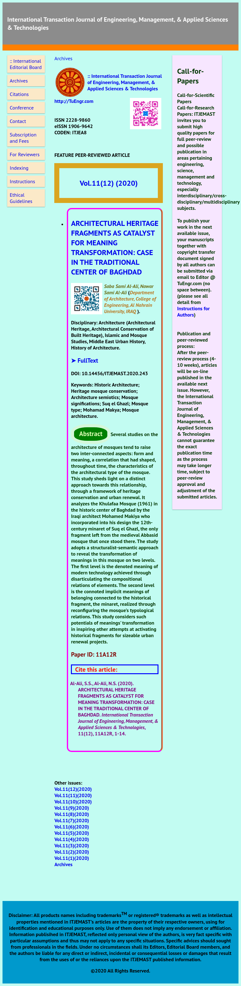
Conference (22, 107)
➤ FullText (84, 360)
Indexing (19, 168)
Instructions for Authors (193, 311)
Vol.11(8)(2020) (71, 814)
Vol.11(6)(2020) (71, 826)
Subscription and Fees (23, 137)
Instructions (22, 181)
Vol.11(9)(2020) (71, 808)
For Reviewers (25, 154)
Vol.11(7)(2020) (71, 820)
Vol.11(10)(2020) (73, 801)
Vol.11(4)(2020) (71, 839)
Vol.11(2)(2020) (71, 852)
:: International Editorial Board (26, 64)
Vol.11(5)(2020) (71, 833)
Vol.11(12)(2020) (73, 789)
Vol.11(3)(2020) (71, 845)
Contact (18, 121)
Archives (19, 80)
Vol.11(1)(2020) (71, 858)
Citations (19, 94)
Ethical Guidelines (21, 198)
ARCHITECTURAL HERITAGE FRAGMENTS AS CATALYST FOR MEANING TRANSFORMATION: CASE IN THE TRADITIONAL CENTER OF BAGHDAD (114, 247)
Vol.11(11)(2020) (73, 795)
